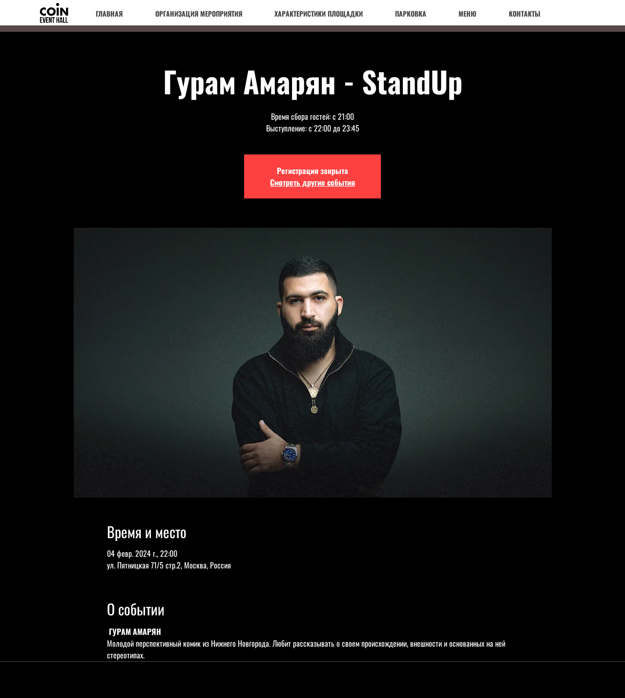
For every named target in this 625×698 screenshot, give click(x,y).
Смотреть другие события (312, 182)
